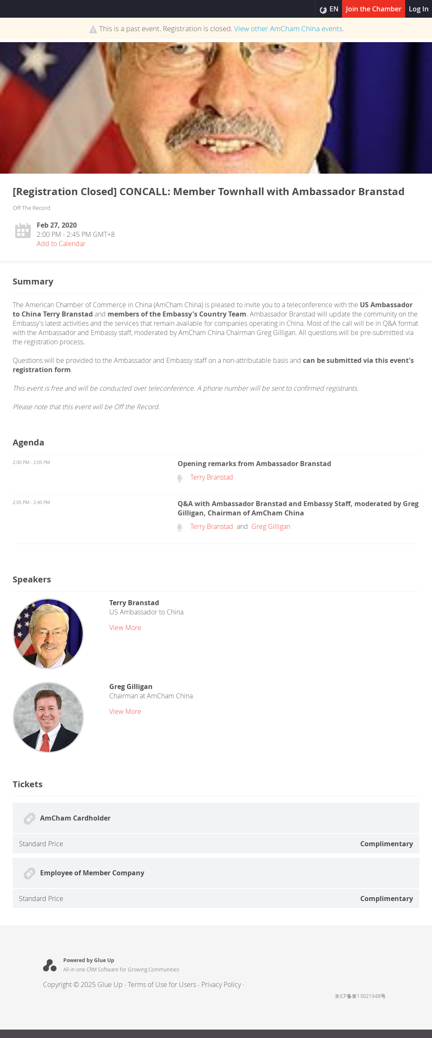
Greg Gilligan (270, 526)
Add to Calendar (61, 243)
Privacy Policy (221, 984)
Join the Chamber (374, 8)
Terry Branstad (211, 477)
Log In (419, 8)
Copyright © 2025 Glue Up (83, 984)
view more (125, 627)
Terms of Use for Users (162, 984)
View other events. (289, 28)
